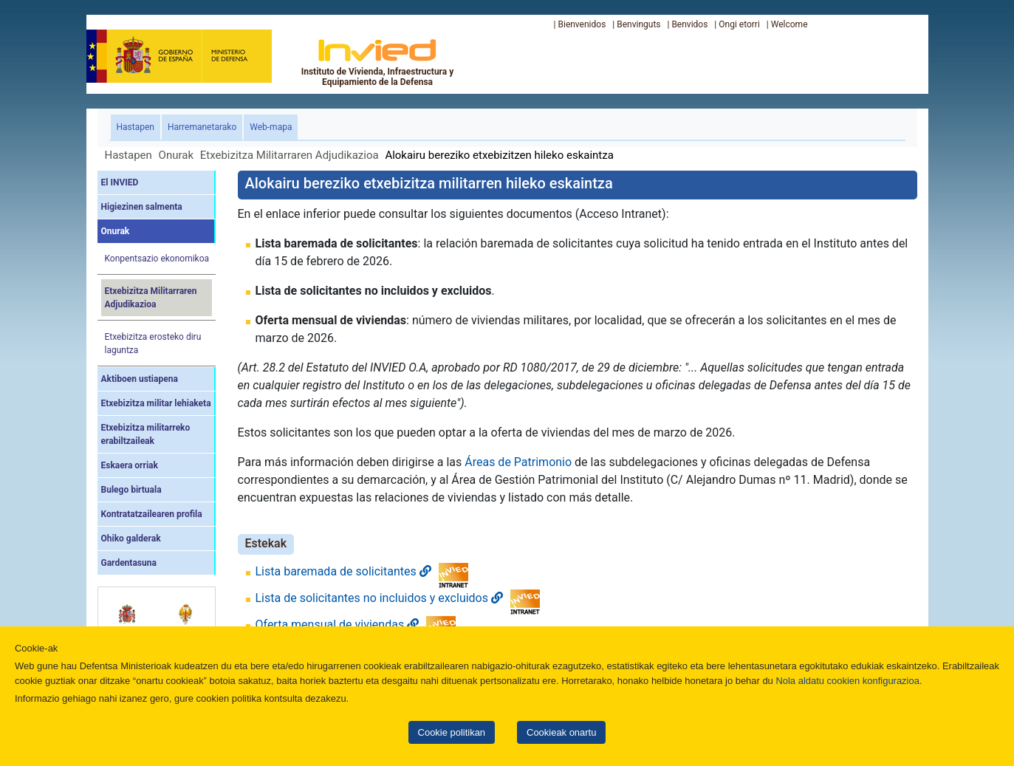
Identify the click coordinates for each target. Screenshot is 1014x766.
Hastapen (138, 126)
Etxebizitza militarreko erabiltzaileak (146, 434)
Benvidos (689, 24)
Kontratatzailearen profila (151, 514)
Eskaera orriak (129, 465)
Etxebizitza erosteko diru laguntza (153, 343)
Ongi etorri (739, 24)
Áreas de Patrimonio (518, 462)
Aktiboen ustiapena (139, 379)
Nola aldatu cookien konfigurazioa (847, 680)
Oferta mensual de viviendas (337, 625)
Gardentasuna (129, 563)
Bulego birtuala (131, 490)
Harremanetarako (202, 127)
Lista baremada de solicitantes (343, 571)
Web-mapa (271, 127)
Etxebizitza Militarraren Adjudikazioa (289, 155)
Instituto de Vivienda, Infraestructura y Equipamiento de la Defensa (377, 62)
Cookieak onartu (561, 732)
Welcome (789, 24)
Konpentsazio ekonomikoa (157, 258)
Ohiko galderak (131, 538)
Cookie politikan (451, 732)
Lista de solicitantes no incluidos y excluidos (379, 598)
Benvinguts (638, 24)
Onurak (176, 155)
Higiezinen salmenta (141, 207)
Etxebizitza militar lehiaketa (156, 403)
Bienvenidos (582, 24)
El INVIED (120, 182)
